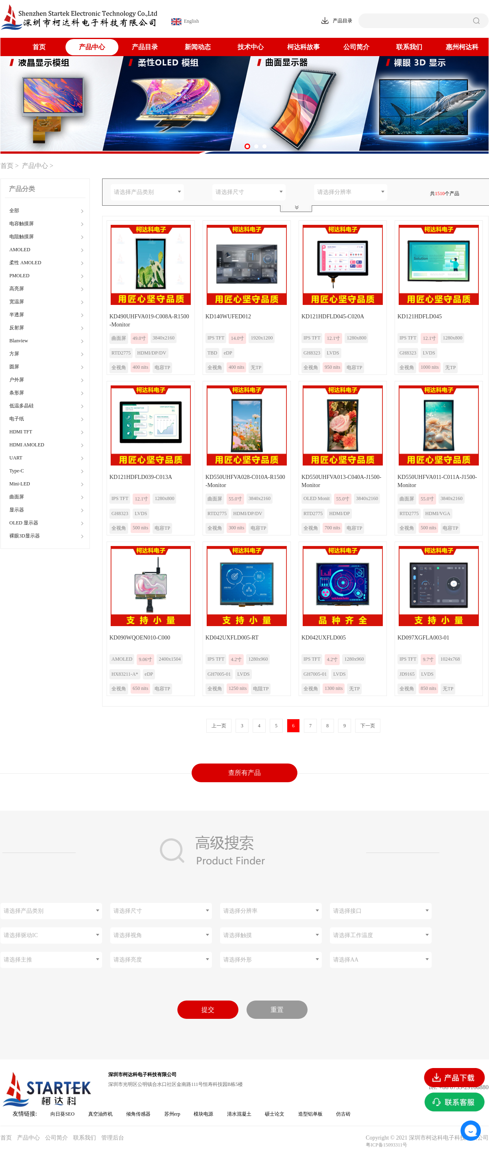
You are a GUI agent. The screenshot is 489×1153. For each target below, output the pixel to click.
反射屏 (16, 328)
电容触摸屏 (21, 223)
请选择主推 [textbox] (18, 960)
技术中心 (251, 47)
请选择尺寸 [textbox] (230, 192)
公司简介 (356, 47)
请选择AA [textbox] (345, 960)
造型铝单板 (310, 1114)
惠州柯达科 (462, 47)
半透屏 (16, 315)
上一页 (219, 726)
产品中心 (92, 47)
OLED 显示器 (23, 523)
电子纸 (16, 419)
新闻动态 (198, 47)
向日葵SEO (62, 1114)
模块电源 (203, 1114)
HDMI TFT (20, 432)
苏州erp (172, 1114)
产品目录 (145, 47)
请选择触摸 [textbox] (237, 935)
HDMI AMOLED (26, 445)
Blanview (18, 341)
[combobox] (147, 192)
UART (15, 458)
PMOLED (19, 275)
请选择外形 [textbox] (237, 960)
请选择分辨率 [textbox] (334, 192)
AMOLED (19, 249)
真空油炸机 (100, 1114)
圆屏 (14, 367)
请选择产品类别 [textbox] (134, 192)
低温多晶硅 (21, 406)
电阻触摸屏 (21, 236)
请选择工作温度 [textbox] (353, 935)
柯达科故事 (303, 47)
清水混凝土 (239, 1114)
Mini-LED (19, 484)
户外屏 (16, 380)
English (185, 21)
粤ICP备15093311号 (386, 1145)
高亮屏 (16, 289)
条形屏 (16, 393)
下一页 (367, 726)
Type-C (16, 471)
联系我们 (409, 47)
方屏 (14, 354)
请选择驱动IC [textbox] (21, 935)
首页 (39, 47)
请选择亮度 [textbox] (128, 960)
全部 (14, 210)
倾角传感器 (138, 1114)
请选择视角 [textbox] (128, 935)
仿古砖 (343, 1114)
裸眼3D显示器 (24, 536)
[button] (247, 146)
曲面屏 (16, 497)
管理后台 (112, 1138)
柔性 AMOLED (25, 262)
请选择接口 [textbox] (347, 911)
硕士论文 (274, 1114)
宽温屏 (16, 302)
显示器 (16, 510)
